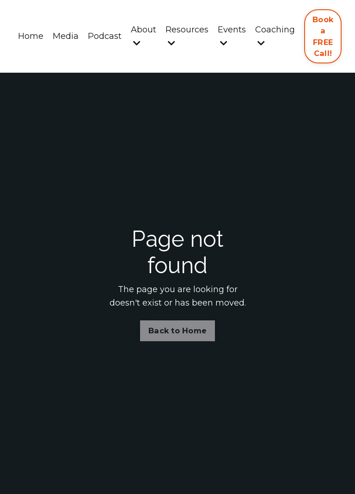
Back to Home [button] (177, 330)
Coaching (275, 36)
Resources (186, 36)
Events (232, 36)
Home (30, 36)
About (143, 36)
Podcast (105, 36)
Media (66, 36)
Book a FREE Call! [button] (322, 36)
